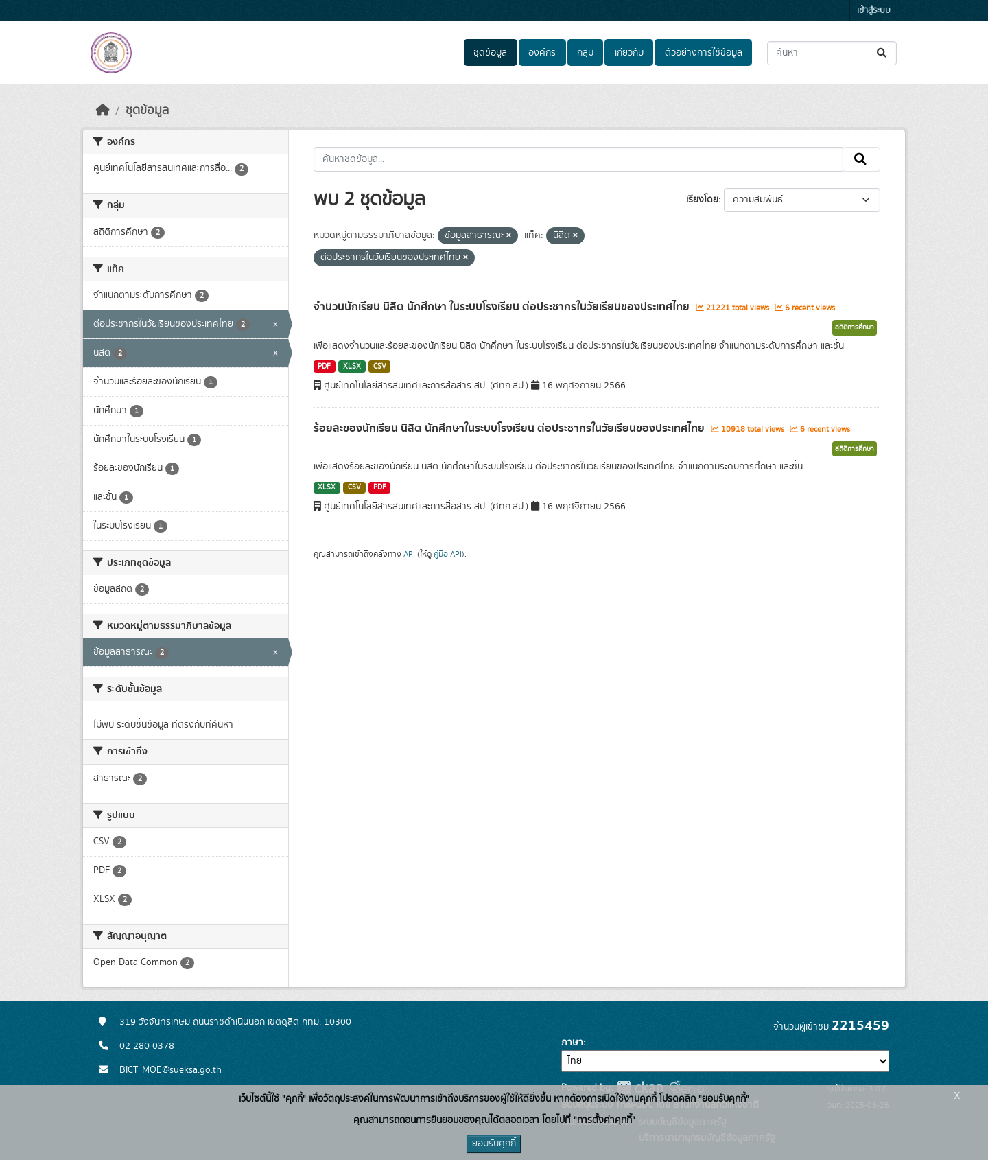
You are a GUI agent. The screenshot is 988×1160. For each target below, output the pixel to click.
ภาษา (572, 1042)
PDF (324, 366)
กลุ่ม (585, 53)
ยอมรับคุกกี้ (494, 1143)
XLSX (352, 366)
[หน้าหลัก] (103, 110)
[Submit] (882, 53)
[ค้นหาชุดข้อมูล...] (832, 53)
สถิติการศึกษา (854, 327)
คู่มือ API (448, 554)
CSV (379, 366)
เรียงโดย (702, 200)
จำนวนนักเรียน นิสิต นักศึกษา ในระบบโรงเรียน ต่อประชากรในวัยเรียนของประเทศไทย (503, 307)
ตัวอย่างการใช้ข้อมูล (703, 53)
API (409, 554)
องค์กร (542, 53)
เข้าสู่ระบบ (874, 10)
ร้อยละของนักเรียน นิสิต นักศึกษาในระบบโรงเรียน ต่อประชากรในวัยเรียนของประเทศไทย (510, 428)
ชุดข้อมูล (490, 53)
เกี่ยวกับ (629, 53)
